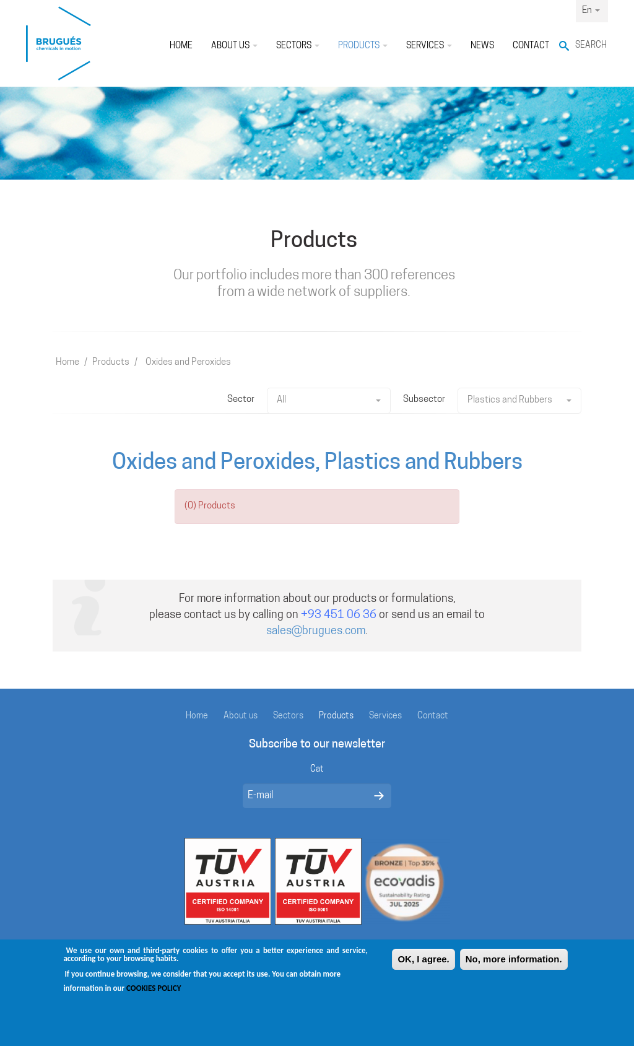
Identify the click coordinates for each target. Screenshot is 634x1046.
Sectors (297, 46)
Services (429, 46)
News (482, 46)
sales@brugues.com (315, 631)
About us (234, 46)
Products (363, 46)
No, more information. (514, 965)
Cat (317, 769)
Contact (531, 46)
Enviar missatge (379, 795)
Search (591, 45)
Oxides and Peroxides (188, 362)
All (329, 400)
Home (181, 46)
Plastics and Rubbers (519, 400)
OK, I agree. (423, 965)
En (591, 10)
